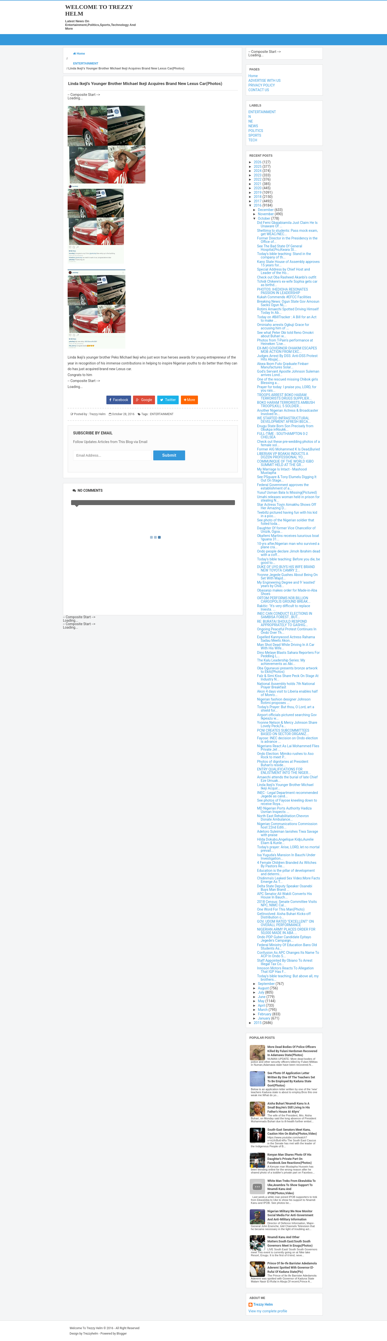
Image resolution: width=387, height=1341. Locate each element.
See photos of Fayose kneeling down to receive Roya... (287, 802)
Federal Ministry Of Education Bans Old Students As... (287, 946)
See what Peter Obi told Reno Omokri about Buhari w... (285, 334)
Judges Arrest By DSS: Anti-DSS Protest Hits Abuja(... (287, 357)
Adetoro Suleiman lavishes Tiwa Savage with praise (287, 833)
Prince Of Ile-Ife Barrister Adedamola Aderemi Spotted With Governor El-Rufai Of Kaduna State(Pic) (292, 1268)
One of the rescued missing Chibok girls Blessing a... (287, 381)
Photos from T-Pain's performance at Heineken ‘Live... (285, 342)
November (266, 214)
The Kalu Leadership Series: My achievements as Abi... (281, 662)
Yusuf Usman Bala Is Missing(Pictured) (287, 492)
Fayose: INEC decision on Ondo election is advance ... (287, 740)
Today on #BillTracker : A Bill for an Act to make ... (287, 318)
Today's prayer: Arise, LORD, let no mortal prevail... (288, 848)
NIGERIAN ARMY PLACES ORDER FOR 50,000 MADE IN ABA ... (286, 931)
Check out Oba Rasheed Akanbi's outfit (286, 277)
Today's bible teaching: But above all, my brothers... (288, 977)
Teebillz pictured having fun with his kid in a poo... (287, 514)
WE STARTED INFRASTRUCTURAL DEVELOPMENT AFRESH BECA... (284, 420)
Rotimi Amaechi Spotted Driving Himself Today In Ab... (288, 311)
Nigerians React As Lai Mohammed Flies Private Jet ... (288, 747)
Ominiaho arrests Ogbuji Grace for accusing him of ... (283, 326)
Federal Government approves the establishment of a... (283, 486)
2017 (258, 201)
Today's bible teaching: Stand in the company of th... (284, 255)
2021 (258, 184)
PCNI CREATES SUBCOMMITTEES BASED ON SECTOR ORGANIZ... (283, 732)
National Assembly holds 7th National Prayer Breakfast (286, 685)
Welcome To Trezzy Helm (86, 1328)
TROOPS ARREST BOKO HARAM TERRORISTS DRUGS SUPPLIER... (284, 396)
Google (144, 400)
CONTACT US (259, 90)
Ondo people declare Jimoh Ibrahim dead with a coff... (288, 553)
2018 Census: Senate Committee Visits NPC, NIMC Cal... (287, 903)
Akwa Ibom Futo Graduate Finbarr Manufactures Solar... (283, 365)
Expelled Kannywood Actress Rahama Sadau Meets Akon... (286, 638)
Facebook (118, 400)
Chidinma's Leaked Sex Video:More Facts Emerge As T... (288, 880)
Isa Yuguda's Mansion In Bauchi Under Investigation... (286, 856)
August (264, 988)
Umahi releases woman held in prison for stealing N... (288, 498)
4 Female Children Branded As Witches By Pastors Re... (286, 864)
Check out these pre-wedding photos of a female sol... (288, 443)
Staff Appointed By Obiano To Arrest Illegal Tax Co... (284, 962)
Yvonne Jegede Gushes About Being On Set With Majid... (287, 576)
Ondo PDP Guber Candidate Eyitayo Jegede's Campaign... (284, 938)
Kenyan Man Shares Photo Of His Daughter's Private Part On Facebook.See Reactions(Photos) (290, 1159)
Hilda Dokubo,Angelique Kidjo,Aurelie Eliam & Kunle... (285, 841)
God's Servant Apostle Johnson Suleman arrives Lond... (288, 373)
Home (253, 76)
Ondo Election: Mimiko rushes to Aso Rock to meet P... (285, 755)
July (261, 992)
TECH (253, 140)
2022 (258, 179)
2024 (258, 171)
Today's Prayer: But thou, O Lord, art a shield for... (285, 708)
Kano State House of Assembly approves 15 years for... (288, 263)
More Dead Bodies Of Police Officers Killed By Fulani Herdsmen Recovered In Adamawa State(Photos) (292, 1051)
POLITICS (256, 131)
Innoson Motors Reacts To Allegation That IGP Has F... (285, 970)
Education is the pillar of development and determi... (286, 872)
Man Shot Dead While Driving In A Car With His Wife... (285, 646)
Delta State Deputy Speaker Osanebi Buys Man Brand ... (284, 888)
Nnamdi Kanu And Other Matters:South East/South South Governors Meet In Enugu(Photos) (290, 1241)
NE (251, 121)
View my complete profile (268, 1311)
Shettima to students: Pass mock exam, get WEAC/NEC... (287, 232)
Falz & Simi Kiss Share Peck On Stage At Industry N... (288, 677)
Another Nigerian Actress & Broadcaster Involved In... (287, 412)
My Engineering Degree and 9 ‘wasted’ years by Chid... (286, 584)
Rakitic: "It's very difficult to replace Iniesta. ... (283, 607)
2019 (258, 192)
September (266, 984)
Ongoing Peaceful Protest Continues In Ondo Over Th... (286, 631)
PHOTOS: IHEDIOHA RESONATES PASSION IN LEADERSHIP (282, 291)
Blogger (121, 1333)
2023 (258, 175)
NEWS (253, 126)
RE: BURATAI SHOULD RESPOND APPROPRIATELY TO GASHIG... (282, 623)
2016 (258, 205)
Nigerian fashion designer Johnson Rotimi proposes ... (284, 701)
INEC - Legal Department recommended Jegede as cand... (287, 794)
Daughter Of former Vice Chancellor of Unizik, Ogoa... (286, 529)
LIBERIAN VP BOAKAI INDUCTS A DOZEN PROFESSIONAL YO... (282, 455)
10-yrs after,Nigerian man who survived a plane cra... (288, 545)
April (262, 1005)
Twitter (168, 400)
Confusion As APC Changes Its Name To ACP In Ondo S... (288, 954)
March (263, 1010)
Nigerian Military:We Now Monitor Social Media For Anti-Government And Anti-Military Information (290, 1215)
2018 (258, 197)
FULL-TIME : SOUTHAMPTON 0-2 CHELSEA (282, 435)
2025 (258, 167)
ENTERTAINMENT (162, 414)
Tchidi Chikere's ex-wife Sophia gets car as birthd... (287, 283)
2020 (258, 188)
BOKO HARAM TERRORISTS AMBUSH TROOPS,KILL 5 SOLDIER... (286, 404)
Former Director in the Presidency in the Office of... (287, 240)
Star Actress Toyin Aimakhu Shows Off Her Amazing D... (286, 506)
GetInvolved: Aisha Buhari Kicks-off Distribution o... (284, 915)
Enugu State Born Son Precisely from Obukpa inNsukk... (285, 427)
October (264, 218)
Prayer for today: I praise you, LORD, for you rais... (286, 388)
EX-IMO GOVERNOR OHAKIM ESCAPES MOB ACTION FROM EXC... (287, 350)
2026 (258, 162)
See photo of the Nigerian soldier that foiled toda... (285, 522)
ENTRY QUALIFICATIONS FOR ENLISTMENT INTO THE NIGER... (284, 771)
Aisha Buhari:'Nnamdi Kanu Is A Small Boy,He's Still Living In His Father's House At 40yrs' (289, 1108)
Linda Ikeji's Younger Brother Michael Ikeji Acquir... (285, 786)
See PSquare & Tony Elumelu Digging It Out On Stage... (287, 478)
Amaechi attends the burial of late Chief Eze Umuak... (287, 779)
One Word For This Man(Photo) (281, 909)
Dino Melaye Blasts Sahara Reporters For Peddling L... (288, 654)
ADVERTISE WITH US (265, 81)
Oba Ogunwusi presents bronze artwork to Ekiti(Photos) (287, 670)
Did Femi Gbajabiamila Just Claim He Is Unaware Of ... (287, 224)
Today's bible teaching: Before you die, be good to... (288, 561)
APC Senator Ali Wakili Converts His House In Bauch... (284, 895)
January (264, 1018)
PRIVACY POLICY (262, 85)
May (261, 1001)
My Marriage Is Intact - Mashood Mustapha (282, 471)
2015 (258, 1023)
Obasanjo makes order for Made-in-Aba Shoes (287, 592)
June (262, 997)
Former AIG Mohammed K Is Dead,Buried (288, 449)
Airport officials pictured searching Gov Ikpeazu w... (287, 716)
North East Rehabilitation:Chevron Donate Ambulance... (283, 817)
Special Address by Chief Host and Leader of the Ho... (283, 271)
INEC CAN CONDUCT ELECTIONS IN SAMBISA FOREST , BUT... (284, 615)
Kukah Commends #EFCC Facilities (284, 297)
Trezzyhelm (90, 1333)
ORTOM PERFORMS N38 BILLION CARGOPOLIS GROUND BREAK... (283, 599)
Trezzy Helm (263, 1304)
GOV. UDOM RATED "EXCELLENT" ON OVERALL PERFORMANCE (285, 923)
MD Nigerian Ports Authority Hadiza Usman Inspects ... (284, 810)
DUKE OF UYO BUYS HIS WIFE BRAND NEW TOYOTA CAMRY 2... (286, 568)
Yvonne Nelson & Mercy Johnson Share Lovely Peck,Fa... (287, 724)
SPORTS (255, 135)
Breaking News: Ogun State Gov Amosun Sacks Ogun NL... (288, 303)
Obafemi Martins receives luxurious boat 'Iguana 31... (288, 537)
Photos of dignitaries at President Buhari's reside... (283, 763)
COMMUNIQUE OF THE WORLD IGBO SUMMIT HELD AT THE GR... (285, 463)
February (265, 1014)
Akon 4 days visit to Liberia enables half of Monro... (287, 693)
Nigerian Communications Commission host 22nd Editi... (287, 825)
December (266, 210)
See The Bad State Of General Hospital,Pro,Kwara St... (279, 248)
